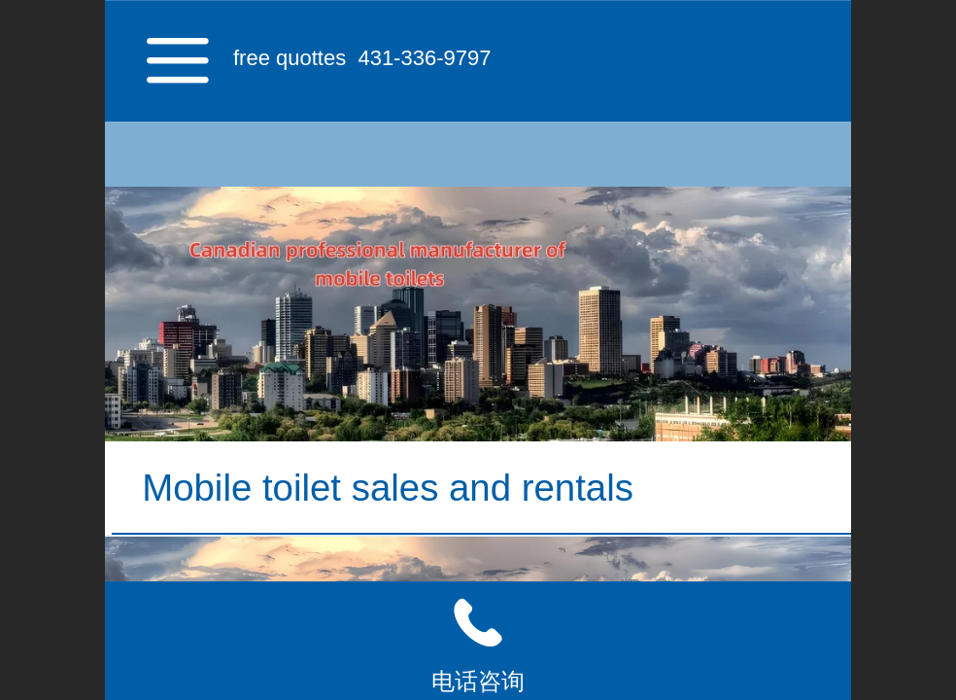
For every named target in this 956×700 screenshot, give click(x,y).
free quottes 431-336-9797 (362, 58)
